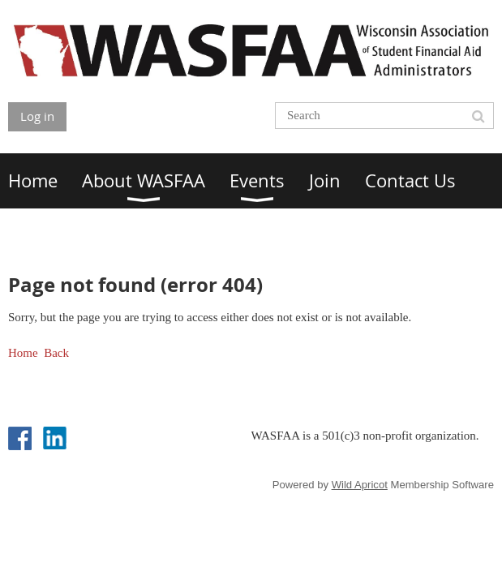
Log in (37, 116)
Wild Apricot (360, 485)
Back (56, 352)
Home (23, 352)
